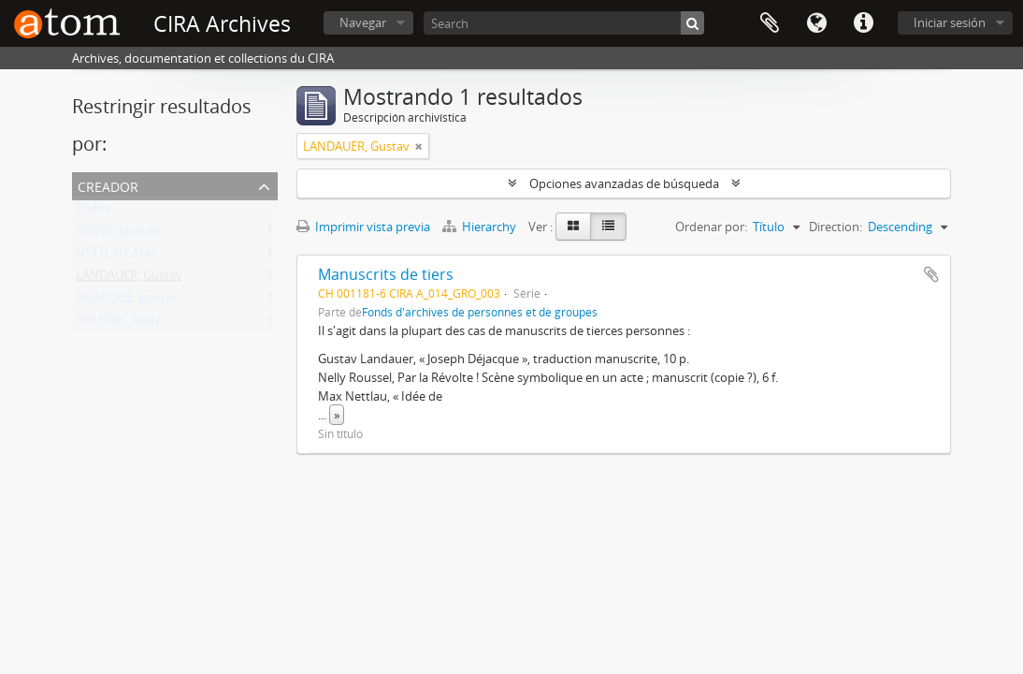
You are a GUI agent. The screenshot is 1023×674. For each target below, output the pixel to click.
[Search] (564, 23)
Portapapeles (769, 23)
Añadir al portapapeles (931, 274)
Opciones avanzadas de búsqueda (624, 183)
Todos (93, 211)
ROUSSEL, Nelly (118, 323)
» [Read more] (336, 414)
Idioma (816, 23)
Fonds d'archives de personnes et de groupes (480, 311)
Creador (108, 185)
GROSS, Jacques (119, 234)
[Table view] (608, 226)
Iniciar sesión (950, 22)
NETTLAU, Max (116, 256)
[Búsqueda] (692, 23)
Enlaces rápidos (863, 23)
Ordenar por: (711, 226)
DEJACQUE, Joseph (126, 301)
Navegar (362, 22)
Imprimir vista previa (363, 226)
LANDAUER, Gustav (129, 279)
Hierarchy (480, 226)
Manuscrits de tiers (386, 274)
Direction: (835, 226)
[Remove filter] (419, 146)
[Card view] (573, 226)
